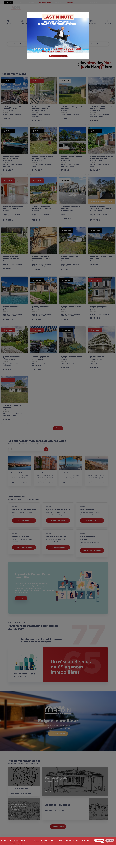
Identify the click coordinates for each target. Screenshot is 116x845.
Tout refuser (109, 840)
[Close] (29, 14)
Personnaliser (104, 842)
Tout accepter (99, 840)
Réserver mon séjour (58, 55)
